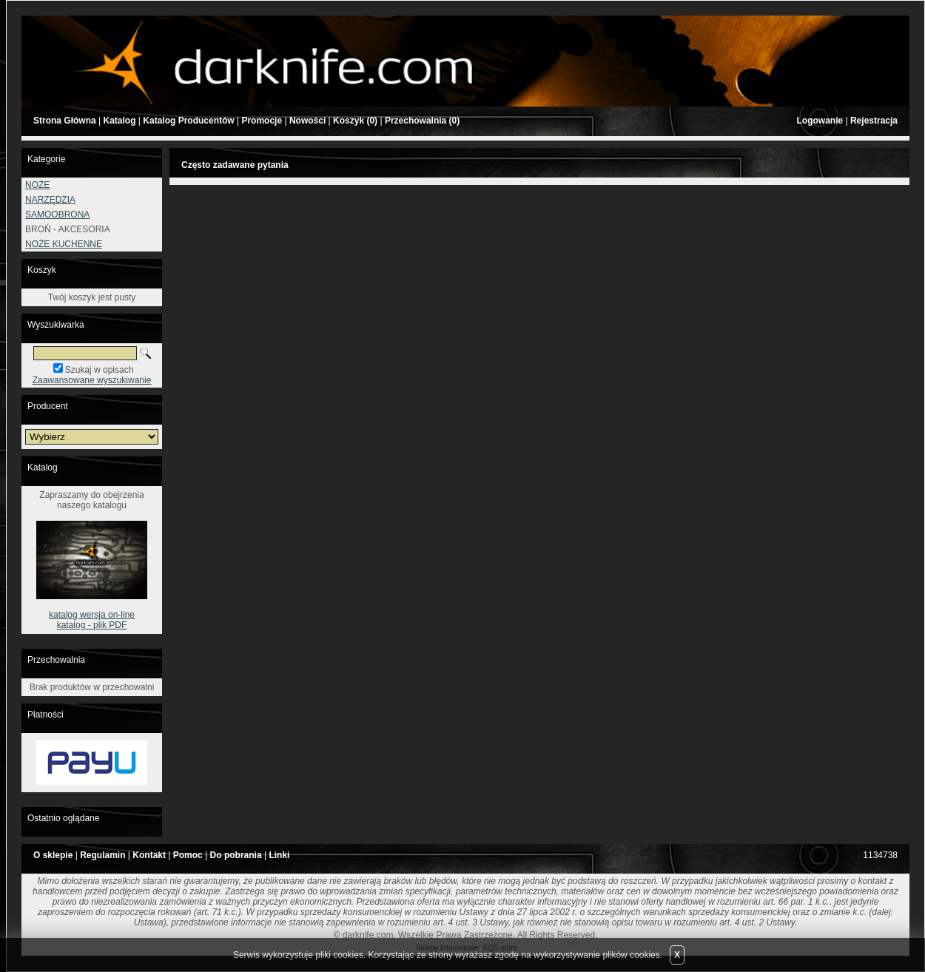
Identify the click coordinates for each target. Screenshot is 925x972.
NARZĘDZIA (50, 200)
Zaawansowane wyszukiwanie (92, 380)
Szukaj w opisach (99, 370)
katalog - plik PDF (92, 625)
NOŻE (37, 185)
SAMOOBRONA (57, 214)
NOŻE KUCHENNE (63, 244)
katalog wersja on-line (92, 615)
